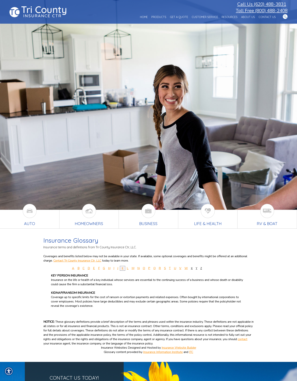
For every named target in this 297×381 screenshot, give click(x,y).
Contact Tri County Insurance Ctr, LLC (77, 261)
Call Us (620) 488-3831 (261, 4)
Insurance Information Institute (163, 352)
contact (242, 339)
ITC (191, 352)
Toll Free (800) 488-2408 (262, 11)
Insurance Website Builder (179, 348)
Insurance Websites (114, 348)
